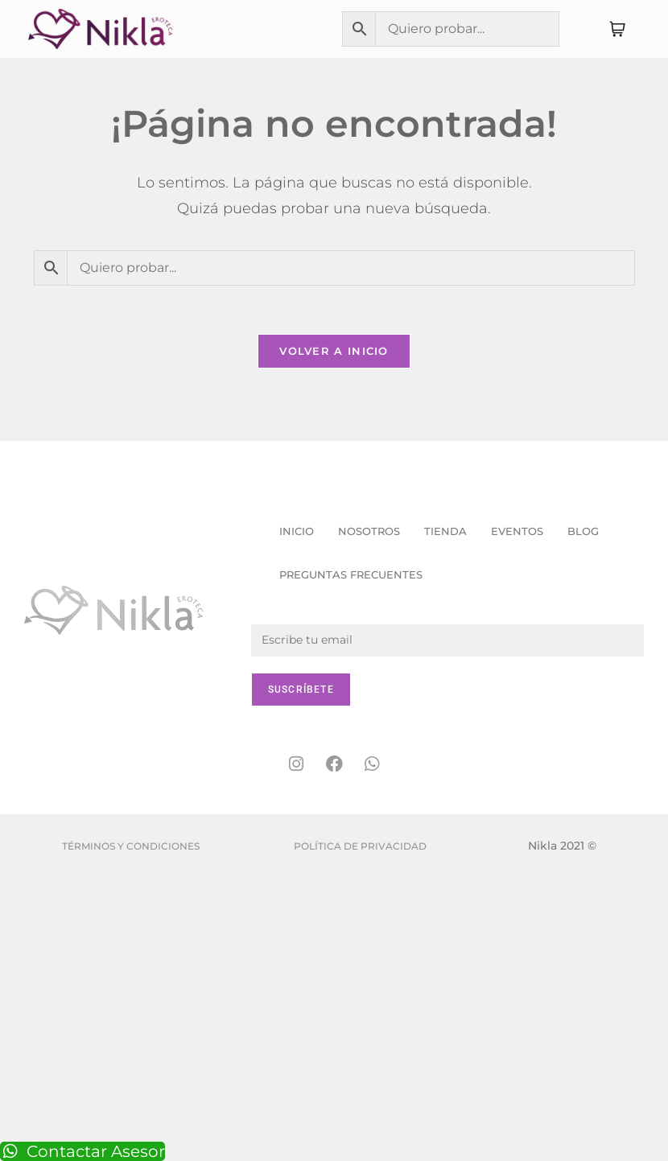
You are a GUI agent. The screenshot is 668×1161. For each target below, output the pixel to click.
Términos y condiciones (131, 846)
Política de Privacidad (360, 846)
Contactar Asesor (82, 1151)
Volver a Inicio (334, 350)
